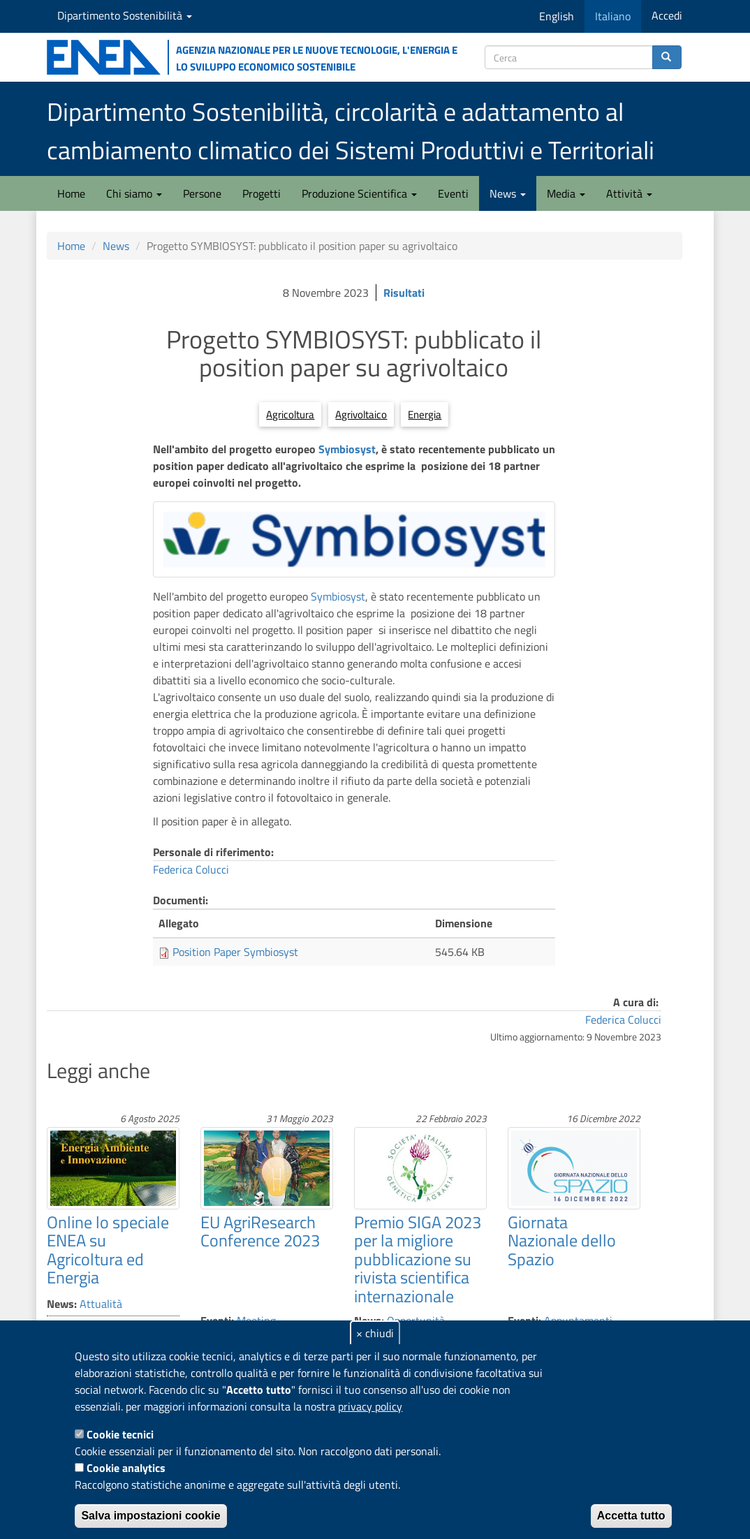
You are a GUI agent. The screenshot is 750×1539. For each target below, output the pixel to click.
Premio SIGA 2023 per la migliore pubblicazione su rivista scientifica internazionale (417, 1259)
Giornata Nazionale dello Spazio (562, 1240)
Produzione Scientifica (359, 193)
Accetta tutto (631, 1516)
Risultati (404, 292)
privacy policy (370, 1406)
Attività (629, 193)
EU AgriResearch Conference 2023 (260, 1231)
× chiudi (375, 1333)
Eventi (453, 193)
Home (71, 193)
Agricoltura (290, 414)
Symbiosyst (347, 449)
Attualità (101, 1303)
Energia (424, 414)
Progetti (261, 193)
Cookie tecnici (120, 1434)
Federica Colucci (191, 869)
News (508, 193)
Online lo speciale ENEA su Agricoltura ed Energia (108, 1249)
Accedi (667, 15)
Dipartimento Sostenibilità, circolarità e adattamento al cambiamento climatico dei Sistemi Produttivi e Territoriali (350, 130)
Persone (202, 193)
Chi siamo (134, 193)
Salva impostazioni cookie (150, 1516)
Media (566, 193)
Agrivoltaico (361, 414)
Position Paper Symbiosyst (235, 951)
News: (62, 1303)
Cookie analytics (126, 1467)
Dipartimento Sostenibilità (124, 15)
